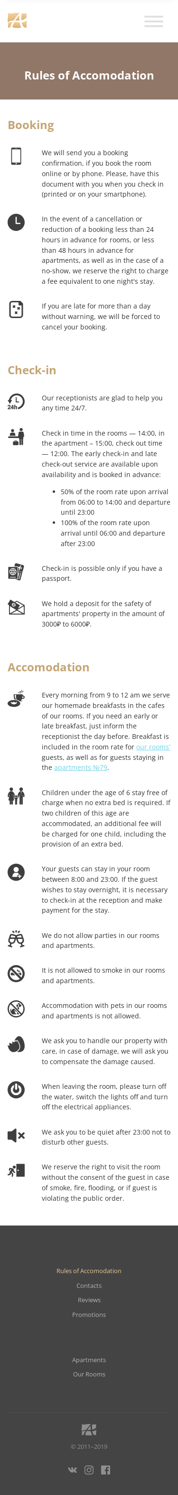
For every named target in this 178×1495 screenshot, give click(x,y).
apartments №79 (80, 767)
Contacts (89, 1285)
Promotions (89, 1314)
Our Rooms (89, 1374)
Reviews (89, 1300)
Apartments (89, 1360)
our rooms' (153, 746)
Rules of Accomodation (89, 1271)
